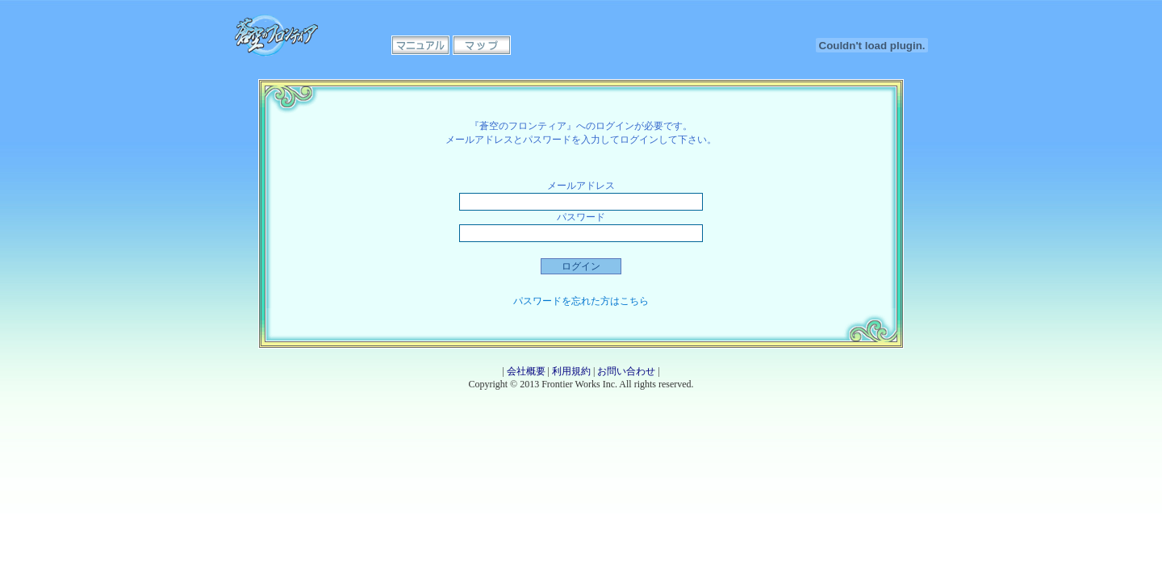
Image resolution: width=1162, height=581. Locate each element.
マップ (482, 45)
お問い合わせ (626, 371)
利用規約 (571, 371)
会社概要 (526, 371)
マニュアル (420, 45)
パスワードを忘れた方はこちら (581, 301)
